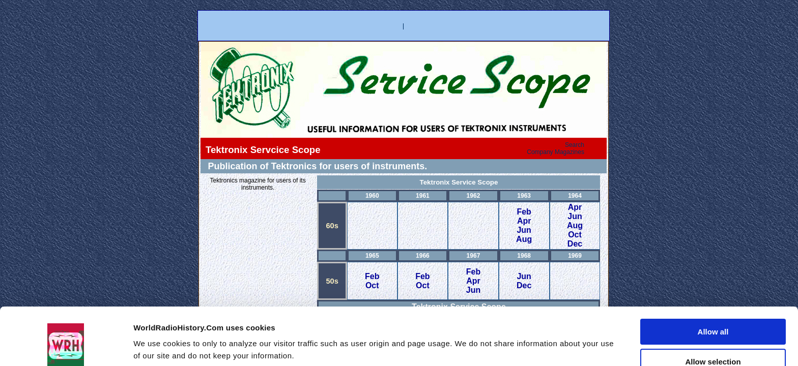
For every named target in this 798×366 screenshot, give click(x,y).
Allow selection (712, 311)
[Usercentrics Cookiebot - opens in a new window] (65, 346)
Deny (713, 341)
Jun (524, 230)
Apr (524, 221)
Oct (575, 234)
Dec (574, 243)
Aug (524, 239)
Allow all (713, 281)
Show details (551, 338)
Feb (524, 211)
